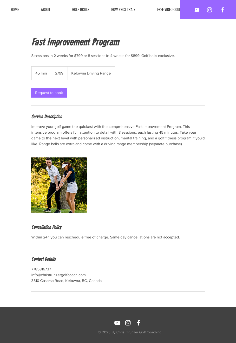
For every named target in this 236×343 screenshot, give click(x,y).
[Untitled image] (59, 185)
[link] (49, 93)
